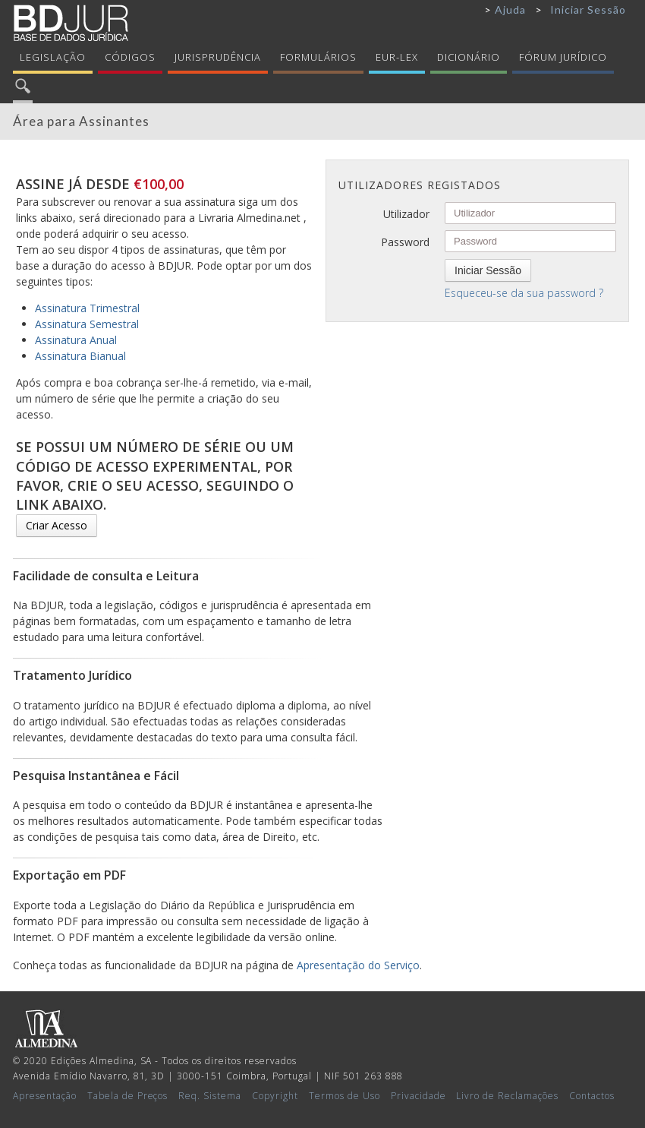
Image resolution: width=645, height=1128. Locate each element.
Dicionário (468, 57)
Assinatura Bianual (80, 356)
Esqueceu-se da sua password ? (524, 293)
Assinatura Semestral (87, 324)
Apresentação (45, 1095)
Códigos (130, 57)
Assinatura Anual (76, 340)
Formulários (318, 57)
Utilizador (406, 214)
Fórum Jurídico (563, 57)
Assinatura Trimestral (87, 308)
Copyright (275, 1095)
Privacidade (418, 1095)
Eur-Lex (397, 57)
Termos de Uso (344, 1095)
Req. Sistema (209, 1095)
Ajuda (510, 9)
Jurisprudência (218, 57)
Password (405, 242)
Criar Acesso (56, 525)
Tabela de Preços (127, 1095)
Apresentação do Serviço (358, 965)
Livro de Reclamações (507, 1095)
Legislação (53, 57)
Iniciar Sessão (588, 9)
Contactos (592, 1095)
